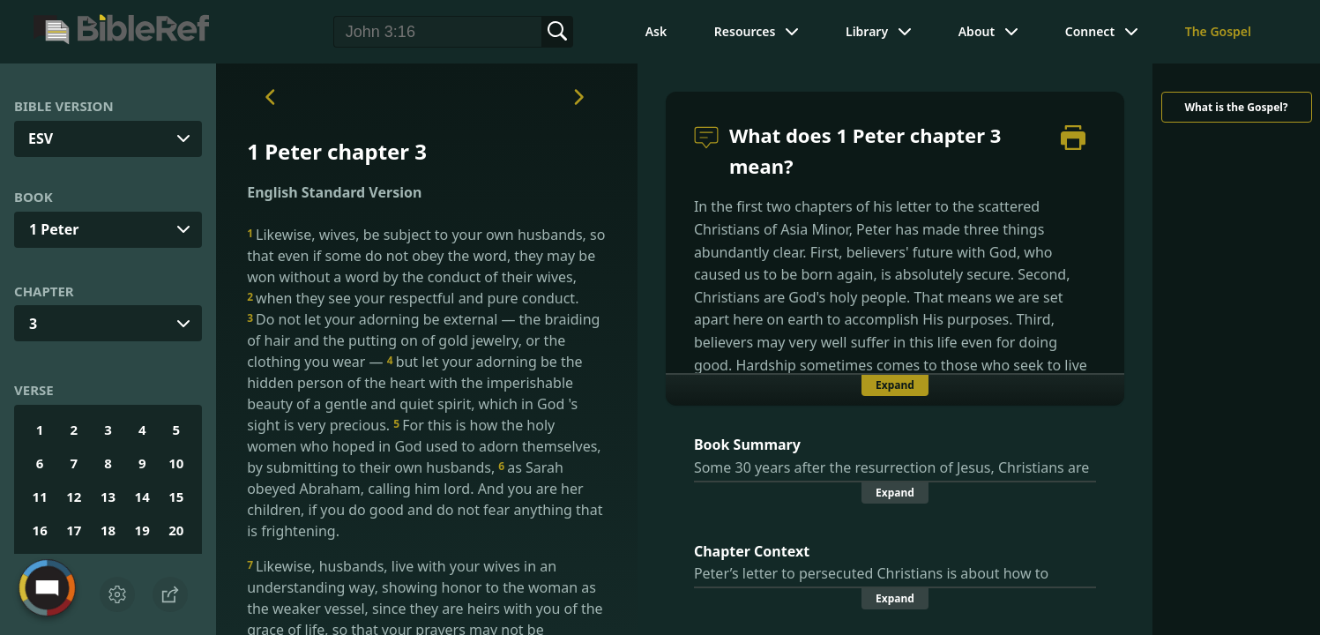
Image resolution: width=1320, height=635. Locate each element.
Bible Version (64, 106)
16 (40, 530)
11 (40, 496)
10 (175, 463)
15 (175, 496)
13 (108, 496)
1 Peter (53, 229)
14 (142, 496)
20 (175, 530)
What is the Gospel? (1235, 107)
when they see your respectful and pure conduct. (412, 298)
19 (142, 530)
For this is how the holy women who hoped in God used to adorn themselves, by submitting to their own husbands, (423, 446)
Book (33, 196)
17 (73, 530)
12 (73, 496)
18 (108, 530)
